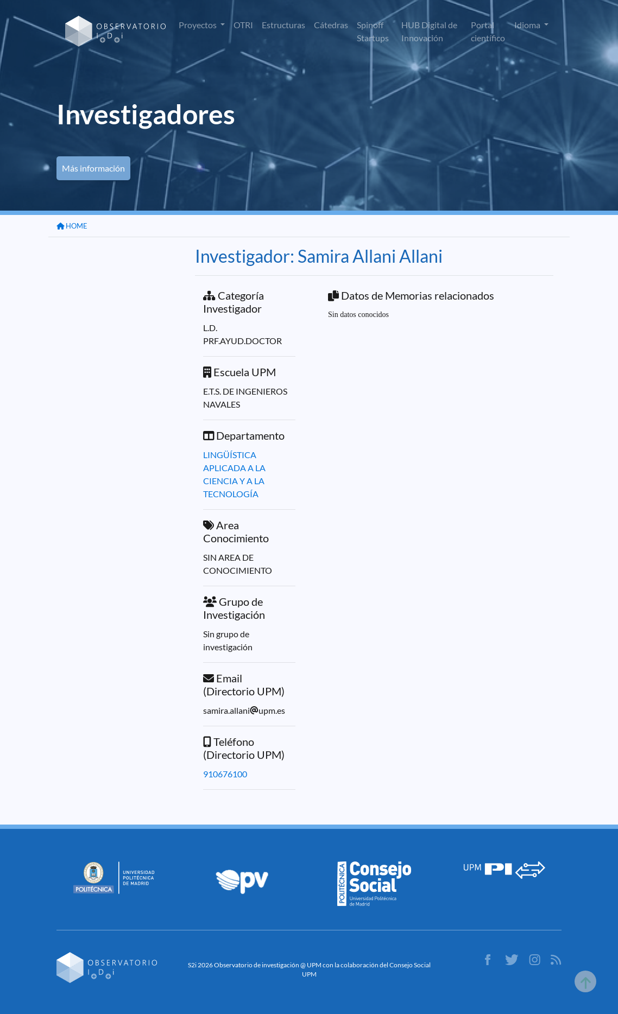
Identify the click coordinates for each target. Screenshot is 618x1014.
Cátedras (331, 25)
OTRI (243, 25)
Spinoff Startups (373, 31)
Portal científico (488, 31)
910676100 (225, 774)
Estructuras (283, 25)
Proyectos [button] (198, 25)
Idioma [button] (528, 25)
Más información (93, 168)
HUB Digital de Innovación (429, 31)
